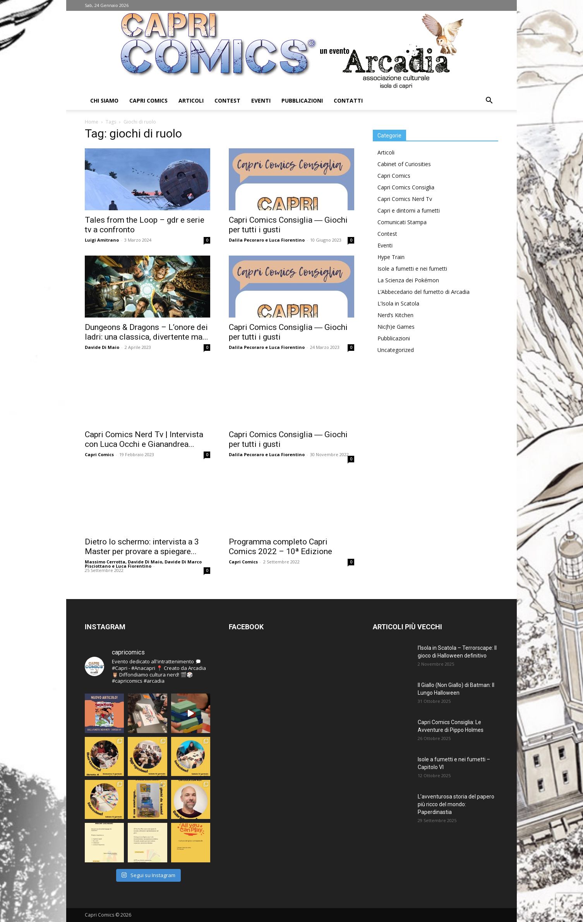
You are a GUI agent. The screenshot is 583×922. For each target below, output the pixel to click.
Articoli (191, 100)
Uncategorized (395, 350)
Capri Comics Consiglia (405, 187)
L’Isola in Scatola (398, 303)
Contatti (348, 100)
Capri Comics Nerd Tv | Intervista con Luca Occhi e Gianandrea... (144, 439)
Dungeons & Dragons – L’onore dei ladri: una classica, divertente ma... (146, 332)
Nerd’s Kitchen (395, 315)
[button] (489, 101)
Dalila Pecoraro (246, 240)
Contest (227, 100)
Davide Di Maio (102, 347)
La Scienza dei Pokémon (408, 280)
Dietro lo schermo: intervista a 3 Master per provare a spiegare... (142, 546)
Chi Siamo (104, 100)
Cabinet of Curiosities (404, 164)
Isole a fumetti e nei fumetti (412, 268)
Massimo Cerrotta (105, 562)
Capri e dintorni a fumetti (408, 210)
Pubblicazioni (302, 100)
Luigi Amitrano (102, 240)
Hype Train (391, 257)
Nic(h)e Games (396, 326)
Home (91, 121)
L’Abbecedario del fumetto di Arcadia (423, 291)
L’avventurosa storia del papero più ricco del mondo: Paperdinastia (456, 804)
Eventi (261, 100)
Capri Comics (148, 100)
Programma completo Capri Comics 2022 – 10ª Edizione (280, 546)
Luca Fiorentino (287, 240)
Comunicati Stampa (402, 222)
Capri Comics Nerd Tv (404, 199)
